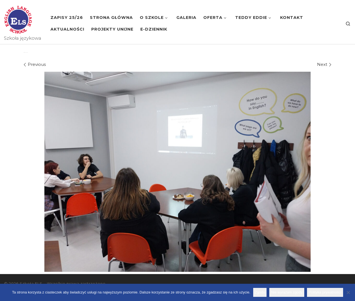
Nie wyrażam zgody (286, 292)
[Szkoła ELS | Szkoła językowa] (18, 19)
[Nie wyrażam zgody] (348, 292)
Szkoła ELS (31, 283)
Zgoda (260, 292)
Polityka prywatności (325, 292)
